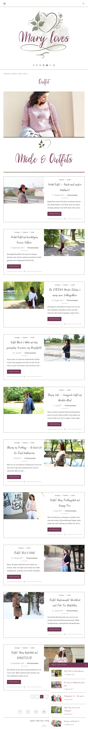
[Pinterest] (43, 65)
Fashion (13, 74)
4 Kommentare (72, 195)
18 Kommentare (33, 248)
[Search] (83, 3)
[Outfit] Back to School (24, 553)
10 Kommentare (70, 406)
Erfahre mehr (54, 214)
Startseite (6, 74)
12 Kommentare (30, 458)
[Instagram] (40, 65)
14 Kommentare (72, 300)
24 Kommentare (70, 511)
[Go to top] (44, 726)
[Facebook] (33, 65)
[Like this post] (65, 219)
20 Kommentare (30, 353)
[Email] (47, 65)
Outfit (20, 74)
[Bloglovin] (50, 65)
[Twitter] (37, 65)
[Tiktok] (54, 65)
